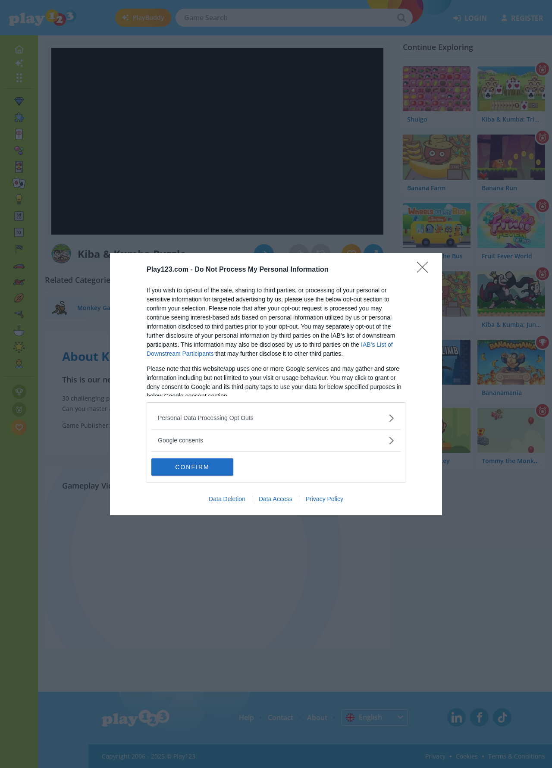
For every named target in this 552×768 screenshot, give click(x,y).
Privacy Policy (324, 498)
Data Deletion (227, 498)
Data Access (275, 498)
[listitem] (276, 418)
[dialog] (276, 384)
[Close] (425, 270)
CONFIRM (192, 467)
